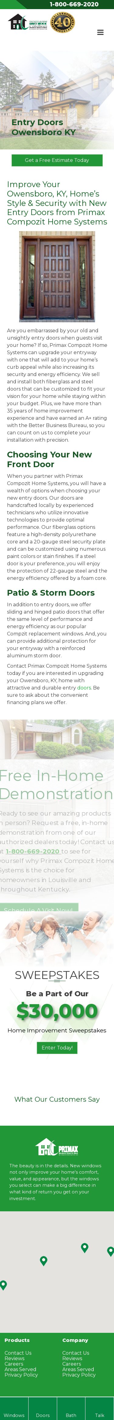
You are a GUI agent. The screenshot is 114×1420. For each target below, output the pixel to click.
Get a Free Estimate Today (57, 160)
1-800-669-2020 (74, 4)
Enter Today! (57, 1048)
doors (84, 688)
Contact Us (18, 1353)
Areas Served (20, 1369)
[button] (84, 1248)
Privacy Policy (21, 1375)
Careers (14, 1364)
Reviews (14, 1358)
